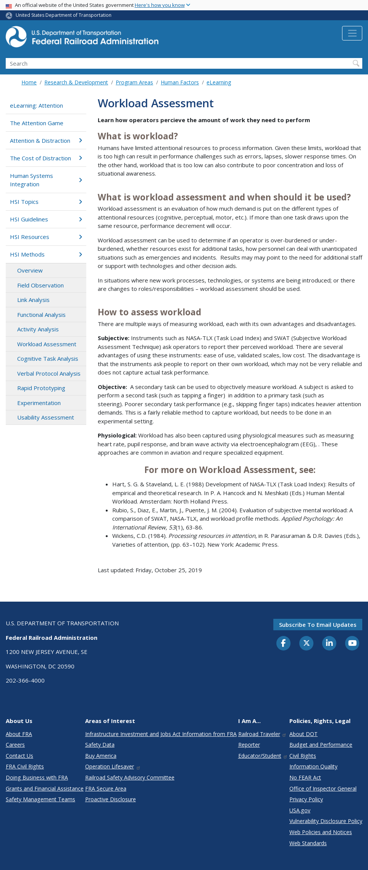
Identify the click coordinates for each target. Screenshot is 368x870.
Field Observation (40, 285)
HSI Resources (46, 237)
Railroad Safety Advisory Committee (129, 777)
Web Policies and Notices (320, 832)
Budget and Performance (320, 744)
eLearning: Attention (36, 105)
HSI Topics (46, 201)
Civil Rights (302, 755)
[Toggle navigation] (352, 33)
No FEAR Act (305, 777)
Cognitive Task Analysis (47, 358)
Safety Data (100, 744)
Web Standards (308, 843)
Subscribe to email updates (318, 624)
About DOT (303, 734)
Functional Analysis (41, 314)
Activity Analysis (38, 329)
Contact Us (19, 755)
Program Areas (134, 82)
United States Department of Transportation (63, 15)
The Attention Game (36, 123)
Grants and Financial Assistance (45, 788)
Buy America (100, 755)
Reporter (249, 744)
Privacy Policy (306, 799)
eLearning (219, 82)
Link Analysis (33, 299)
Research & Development (76, 82)
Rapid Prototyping (41, 388)
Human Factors (180, 82)
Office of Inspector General (323, 788)
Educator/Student (263, 755)
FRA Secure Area (105, 788)
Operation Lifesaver (113, 766)
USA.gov (299, 810)
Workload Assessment (46, 344)
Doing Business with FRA (37, 777)
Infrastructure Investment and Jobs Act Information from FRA (161, 734)
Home (29, 82)
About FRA (19, 734)
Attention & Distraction (46, 140)
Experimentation (39, 403)
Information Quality (313, 766)
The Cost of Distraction (46, 158)
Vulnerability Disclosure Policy (325, 821)
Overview (30, 270)
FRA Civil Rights (25, 766)
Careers (15, 744)
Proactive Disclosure (110, 799)
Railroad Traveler (262, 734)
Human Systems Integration (46, 180)
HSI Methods (46, 254)
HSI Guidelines (46, 219)
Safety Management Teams (40, 799)
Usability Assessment (45, 417)
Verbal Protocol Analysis (49, 373)
